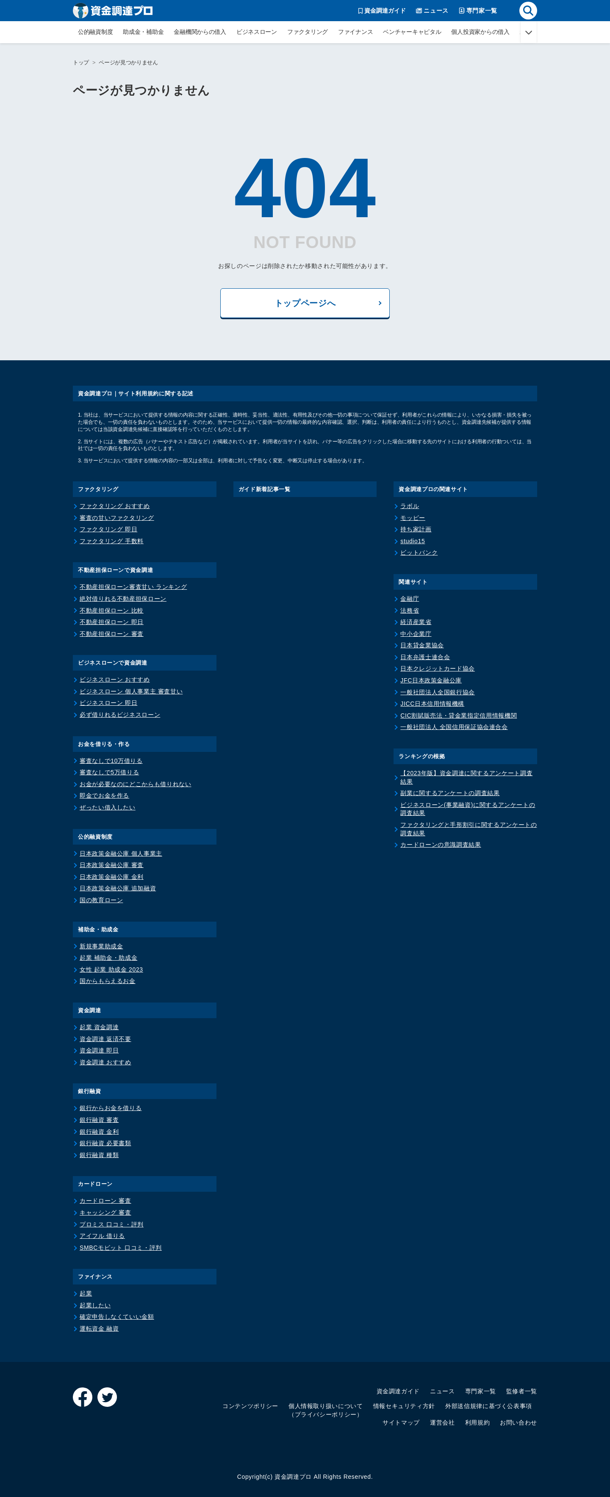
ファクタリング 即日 (108, 529)
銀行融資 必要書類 (105, 1143)
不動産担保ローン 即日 (112, 622)
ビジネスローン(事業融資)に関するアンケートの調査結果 (467, 809)
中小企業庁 (415, 633)
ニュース (442, 1391)
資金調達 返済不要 (105, 1039)
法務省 (409, 610)
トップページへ (305, 303)
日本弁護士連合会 (425, 657)
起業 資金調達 (99, 1027)
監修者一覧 (521, 1391)
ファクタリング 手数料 (112, 541)
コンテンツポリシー (250, 1406)
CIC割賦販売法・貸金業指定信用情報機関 (458, 715)
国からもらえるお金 (108, 981)
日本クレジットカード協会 (437, 668)
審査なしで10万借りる (111, 760)
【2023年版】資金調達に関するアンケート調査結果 (466, 777)
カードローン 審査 (105, 1200)
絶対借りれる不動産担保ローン (123, 598)
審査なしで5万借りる (109, 772)
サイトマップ (401, 1422)
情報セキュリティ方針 (404, 1406)
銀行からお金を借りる (110, 1108)
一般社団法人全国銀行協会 (437, 692)
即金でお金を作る (104, 795)
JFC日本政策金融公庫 (431, 680)
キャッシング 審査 (105, 1212)
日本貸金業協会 (422, 645)
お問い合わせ (518, 1422)
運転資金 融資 (99, 1328)
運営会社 (442, 1422)
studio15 (412, 541)
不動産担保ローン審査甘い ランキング (133, 586)
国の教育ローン (101, 900)
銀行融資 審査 (99, 1119)
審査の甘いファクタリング (117, 517)
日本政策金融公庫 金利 (112, 876)
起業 (86, 1293)
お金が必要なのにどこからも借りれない (135, 784)
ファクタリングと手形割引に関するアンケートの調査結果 (468, 829)
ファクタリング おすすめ (115, 506)
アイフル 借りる (102, 1235)
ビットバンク (419, 552)
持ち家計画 (415, 529)
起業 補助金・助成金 (108, 957)
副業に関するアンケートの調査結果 (449, 793)
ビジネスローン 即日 (108, 702)
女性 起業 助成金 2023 (111, 969)
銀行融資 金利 (99, 1131)
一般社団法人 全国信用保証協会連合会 (453, 727)
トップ (81, 62)
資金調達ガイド (398, 1391)
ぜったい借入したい (108, 807)
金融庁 (409, 598)
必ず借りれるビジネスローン (120, 714)
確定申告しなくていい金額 (117, 1316)
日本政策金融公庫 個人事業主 (121, 853)
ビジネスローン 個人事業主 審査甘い (131, 691)
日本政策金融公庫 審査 (112, 865)
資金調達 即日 (99, 1050)
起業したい (95, 1305)
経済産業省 (415, 622)
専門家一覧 (480, 1391)
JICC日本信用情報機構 (432, 703)
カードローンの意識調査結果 (440, 844)
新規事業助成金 (101, 946)
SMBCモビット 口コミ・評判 (121, 1247)
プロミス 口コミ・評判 (112, 1224)
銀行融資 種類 (99, 1155)
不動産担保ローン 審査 (112, 633)
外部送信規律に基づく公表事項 (488, 1406)
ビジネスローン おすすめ (115, 679)
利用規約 (477, 1422)
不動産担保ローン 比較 (112, 610)
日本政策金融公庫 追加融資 (118, 888)
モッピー (412, 517)
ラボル (409, 506)
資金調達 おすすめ (105, 1062)
